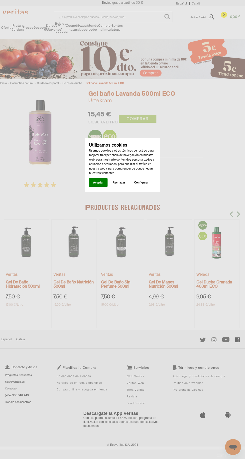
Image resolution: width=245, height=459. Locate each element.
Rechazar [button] (119, 182)
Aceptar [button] (98, 182)
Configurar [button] (141, 182)
